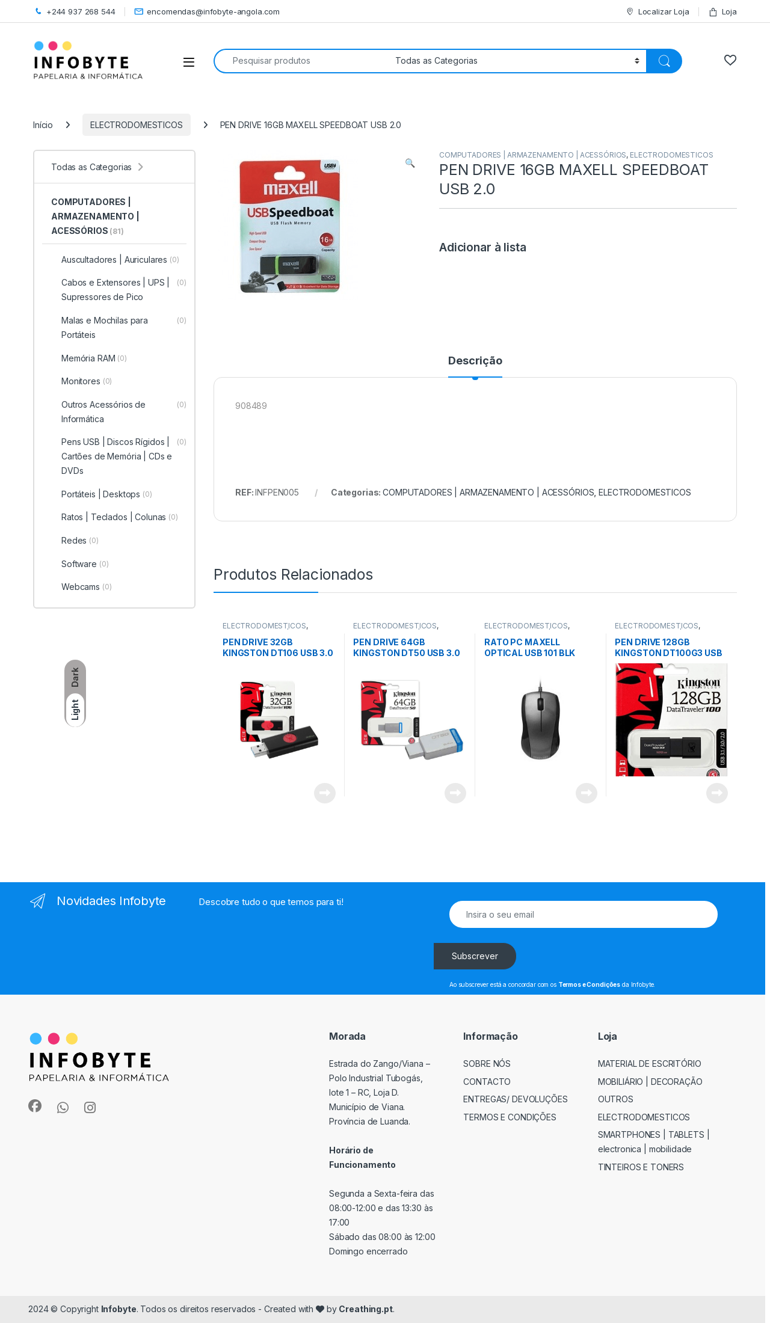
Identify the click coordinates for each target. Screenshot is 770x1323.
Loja (722, 12)
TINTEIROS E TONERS (641, 1167)
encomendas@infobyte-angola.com (207, 12)
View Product (325, 793)
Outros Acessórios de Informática (118, 412)
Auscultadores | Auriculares (115, 260)
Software (79, 564)
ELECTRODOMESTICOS (136, 125)
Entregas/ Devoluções (515, 1099)
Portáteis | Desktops (101, 494)
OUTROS (615, 1099)
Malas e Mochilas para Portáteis (118, 327)
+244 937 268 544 (74, 12)
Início (43, 125)
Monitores (81, 381)
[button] (410, 163)
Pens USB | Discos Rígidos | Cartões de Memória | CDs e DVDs (118, 456)
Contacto (487, 1081)
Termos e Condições (509, 1117)
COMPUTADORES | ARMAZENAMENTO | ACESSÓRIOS (532, 154)
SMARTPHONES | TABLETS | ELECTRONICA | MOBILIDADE (654, 1141)
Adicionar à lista (482, 247)
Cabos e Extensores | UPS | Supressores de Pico (118, 289)
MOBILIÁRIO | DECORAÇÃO (650, 1081)
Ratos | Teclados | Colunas (114, 517)
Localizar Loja (657, 12)
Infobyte (119, 1309)
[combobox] (301, 61)
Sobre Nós (487, 1063)
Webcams (81, 587)
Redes (75, 540)
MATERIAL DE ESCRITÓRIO (649, 1063)
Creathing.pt (365, 1309)
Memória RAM (89, 358)
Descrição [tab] (475, 361)
